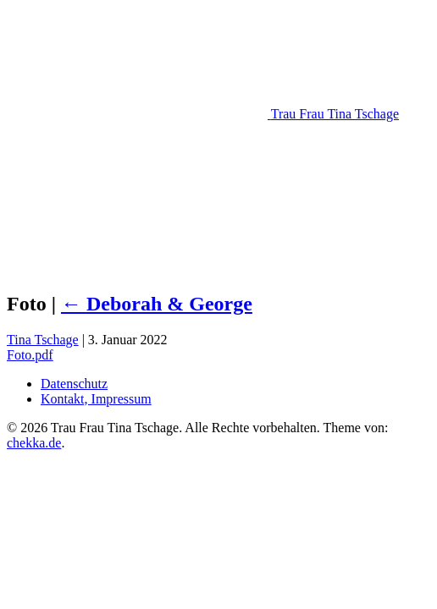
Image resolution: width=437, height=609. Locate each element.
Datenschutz (74, 383)
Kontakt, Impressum (96, 399)
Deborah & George (156, 304)
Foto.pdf (30, 355)
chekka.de (34, 443)
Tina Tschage (43, 339)
